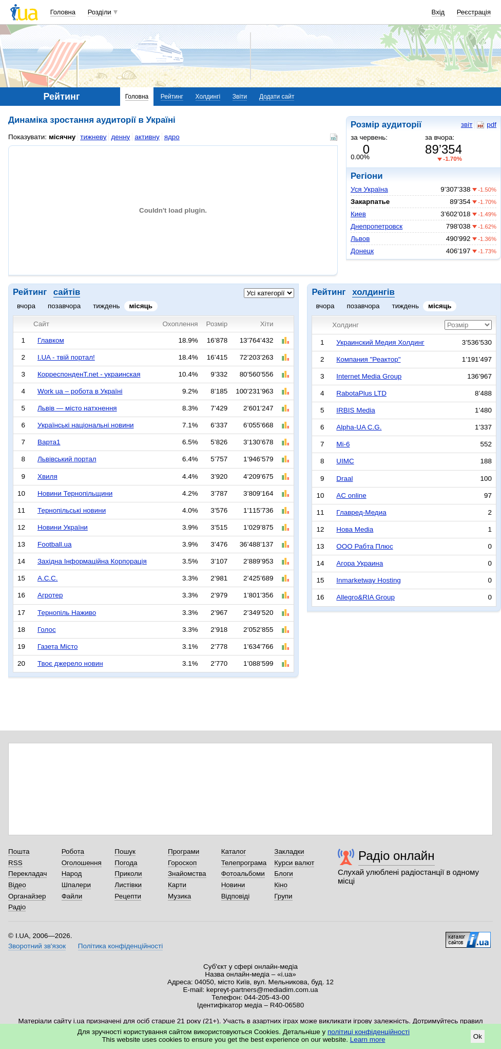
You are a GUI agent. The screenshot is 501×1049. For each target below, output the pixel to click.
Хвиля (47, 476)
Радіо (17, 907)
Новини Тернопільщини (74, 493)
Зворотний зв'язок (37, 946)
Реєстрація (474, 12)
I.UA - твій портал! (66, 357)
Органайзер (27, 896)
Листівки (128, 885)
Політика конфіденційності (120, 946)
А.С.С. (47, 578)
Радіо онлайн (396, 856)
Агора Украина (359, 563)
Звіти (240, 96)
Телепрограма (244, 863)
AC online (351, 495)
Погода (125, 863)
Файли (72, 896)
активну (146, 137)
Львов (360, 238)
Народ (72, 873)
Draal (344, 478)
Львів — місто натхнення (77, 408)
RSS (15, 863)
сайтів (66, 292)
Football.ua (54, 544)
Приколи (128, 873)
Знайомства (187, 873)
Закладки (289, 851)
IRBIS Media (355, 410)
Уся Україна (369, 189)
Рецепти (127, 896)
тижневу (93, 137)
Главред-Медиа (361, 512)
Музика (179, 896)
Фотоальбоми (243, 873)
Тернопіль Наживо (66, 612)
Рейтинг (172, 96)
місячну (62, 137)
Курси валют (294, 863)
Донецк (362, 251)
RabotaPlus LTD (361, 393)
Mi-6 (343, 444)
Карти (177, 885)
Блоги (283, 873)
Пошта (18, 851)
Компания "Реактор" (368, 359)
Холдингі (208, 96)
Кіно (280, 885)
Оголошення (82, 863)
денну (120, 137)
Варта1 (49, 442)
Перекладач (27, 873)
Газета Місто (57, 646)
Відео (17, 885)
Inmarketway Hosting (368, 580)
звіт (466, 124)
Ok (477, 1036)
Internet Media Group (368, 376)
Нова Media (354, 529)
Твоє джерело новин (70, 663)
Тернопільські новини (71, 510)
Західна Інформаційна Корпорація (92, 561)
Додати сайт (277, 96)
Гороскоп (182, 863)
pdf (486, 125)
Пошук (125, 851)
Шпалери (76, 885)
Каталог (233, 851)
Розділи (99, 12)
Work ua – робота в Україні (80, 391)
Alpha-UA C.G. (358, 427)
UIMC (345, 461)
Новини (233, 885)
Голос (46, 629)
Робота (73, 851)
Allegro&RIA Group (365, 597)
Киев (358, 214)
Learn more (368, 1039)
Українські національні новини (85, 425)
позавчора (64, 306)
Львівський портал (67, 459)
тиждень (106, 306)
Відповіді (235, 896)
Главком (50, 340)
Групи (283, 896)
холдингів (373, 292)
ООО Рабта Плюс (364, 546)
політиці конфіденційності (368, 1032)
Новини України (62, 527)
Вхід (438, 12)
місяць (141, 306)
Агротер (50, 595)
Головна (62, 12)
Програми (183, 851)
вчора (26, 306)
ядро (172, 137)
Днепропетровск (376, 226)
